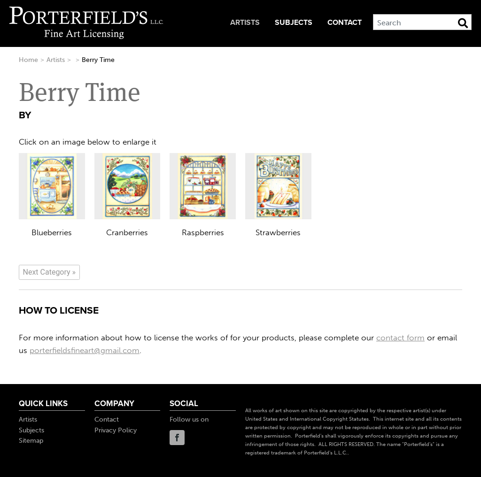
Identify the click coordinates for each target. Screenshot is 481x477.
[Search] (422, 22)
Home (28, 60)
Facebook (177, 437)
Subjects (293, 22)
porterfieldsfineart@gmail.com (85, 350)
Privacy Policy (115, 430)
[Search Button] (463, 23)
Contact (344, 22)
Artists (245, 22)
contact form (400, 337)
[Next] (49, 272)
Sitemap (31, 441)
